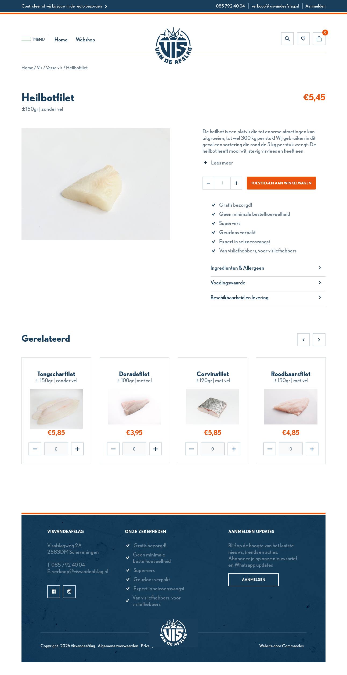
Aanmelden (315, 6)
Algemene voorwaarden (118, 645)
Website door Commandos (281, 645)
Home (61, 39)
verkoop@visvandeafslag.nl (275, 6)
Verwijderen (34, 448)
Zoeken (287, 38)
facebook (53, 591)
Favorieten (303, 38)
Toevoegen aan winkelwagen (281, 183)
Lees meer (222, 162)
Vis (39, 67)
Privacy (147, 645)
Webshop (85, 39)
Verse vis (54, 67)
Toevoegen (77, 448)
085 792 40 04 (230, 6)
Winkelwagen (319, 38)
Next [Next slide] (319, 339)
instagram (69, 591)
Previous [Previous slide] (303, 339)
